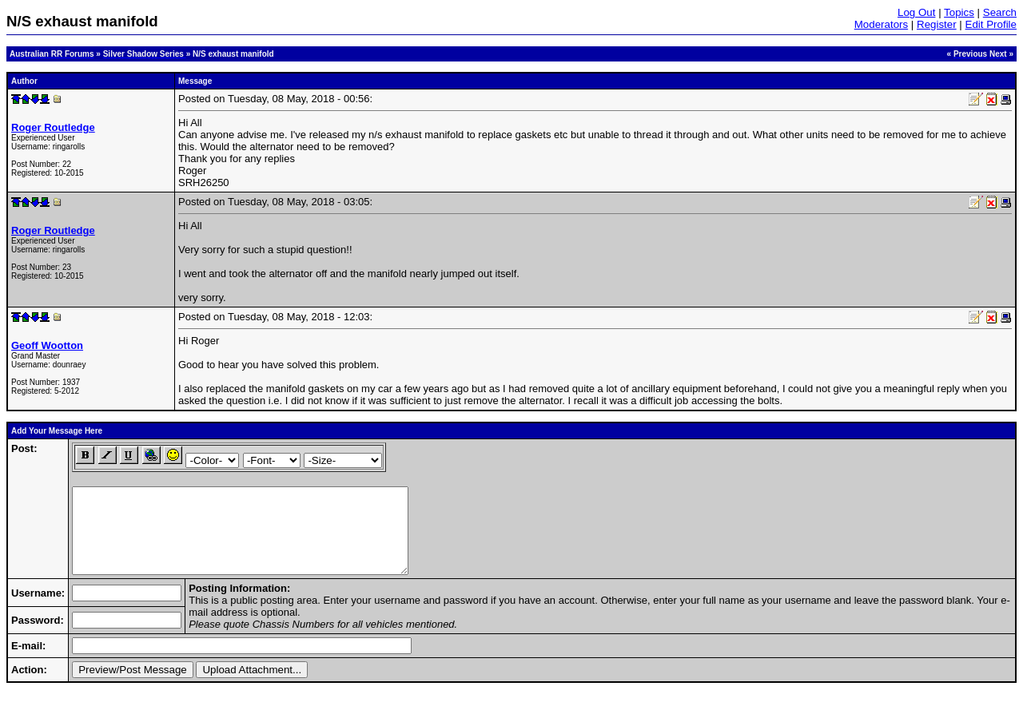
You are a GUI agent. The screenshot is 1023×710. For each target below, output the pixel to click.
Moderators (881, 24)
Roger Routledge (53, 127)
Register (937, 24)
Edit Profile (991, 24)
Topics (959, 12)
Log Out (916, 12)
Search (1000, 12)
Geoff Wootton (47, 345)
